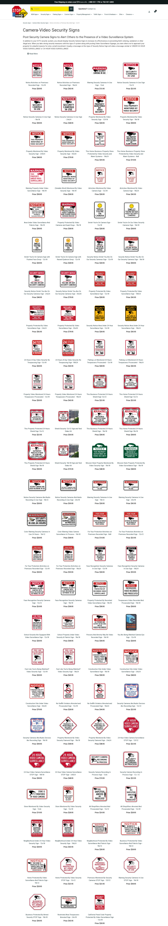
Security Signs (46, 14)
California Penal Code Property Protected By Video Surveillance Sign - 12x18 (100, 917)
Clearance (130, 14)
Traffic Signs (98, 14)
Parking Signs (58, 14)
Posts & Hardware (110, 14)
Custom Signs (69, 14)
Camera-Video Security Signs (40, 23)
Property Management (84, 14)
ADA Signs (35, 14)
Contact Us (91, 9)
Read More (32, 54)
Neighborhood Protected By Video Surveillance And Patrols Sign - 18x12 (99, 843)
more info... (84, 2)
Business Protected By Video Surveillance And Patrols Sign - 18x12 (131, 843)
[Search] (49, 8)
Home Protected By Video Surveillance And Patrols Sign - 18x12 (37, 880)
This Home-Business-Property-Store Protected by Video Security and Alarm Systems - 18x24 (100, 153)
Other (121, 14)
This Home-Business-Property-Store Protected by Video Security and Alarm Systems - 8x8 (131, 153)
